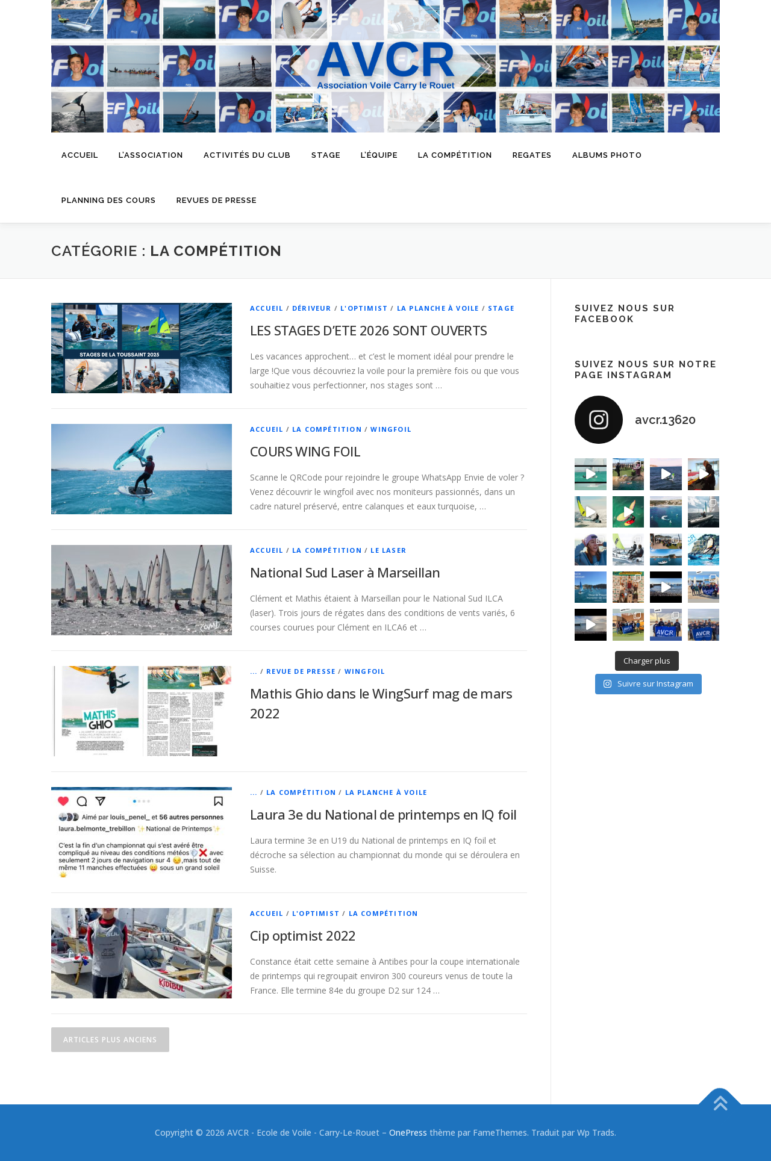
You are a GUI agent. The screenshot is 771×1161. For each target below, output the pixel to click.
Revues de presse (216, 200)
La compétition (455, 155)
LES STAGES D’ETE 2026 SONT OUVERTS (368, 330)
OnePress (408, 1132)
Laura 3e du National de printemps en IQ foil (383, 814)
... (254, 671)
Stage (325, 155)
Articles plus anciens (110, 1040)
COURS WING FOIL (305, 451)
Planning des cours (108, 200)
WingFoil (390, 429)
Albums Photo (607, 155)
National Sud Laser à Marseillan (345, 572)
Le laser (388, 550)
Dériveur (312, 308)
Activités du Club (247, 155)
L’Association (151, 155)
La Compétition (327, 429)
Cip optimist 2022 (303, 935)
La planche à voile (438, 308)
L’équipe (379, 155)
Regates (532, 155)
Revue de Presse (301, 671)
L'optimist (364, 308)
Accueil (79, 155)
